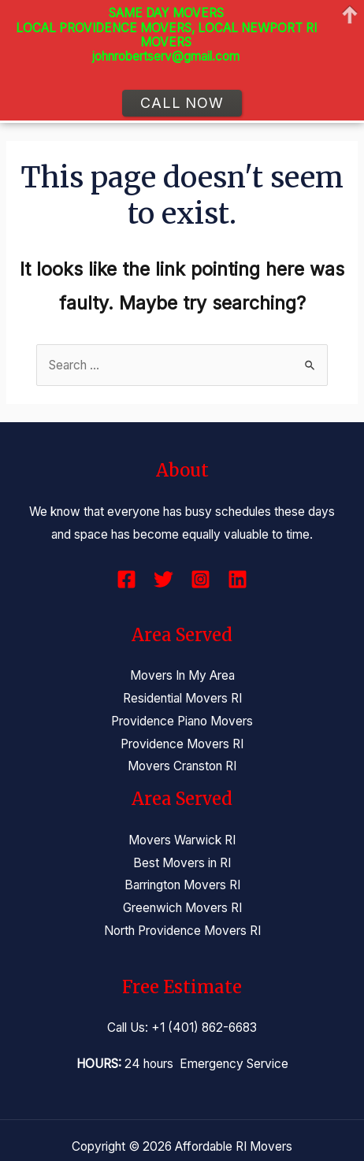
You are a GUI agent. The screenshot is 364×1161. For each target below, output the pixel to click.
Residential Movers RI (182, 698)
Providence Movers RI (182, 743)
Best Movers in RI (182, 862)
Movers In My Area (182, 675)
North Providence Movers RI (182, 930)
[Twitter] (163, 579)
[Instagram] (200, 579)
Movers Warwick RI (182, 840)
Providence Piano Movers (182, 721)
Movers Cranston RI (182, 766)
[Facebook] (126, 579)
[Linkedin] (237, 579)
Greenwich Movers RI (182, 907)
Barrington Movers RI (182, 884)
